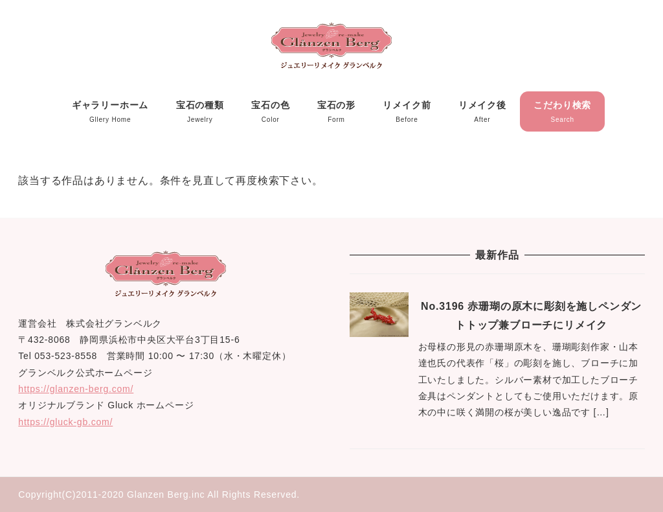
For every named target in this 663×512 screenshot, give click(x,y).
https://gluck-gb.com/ (65, 422)
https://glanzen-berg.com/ (75, 389)
